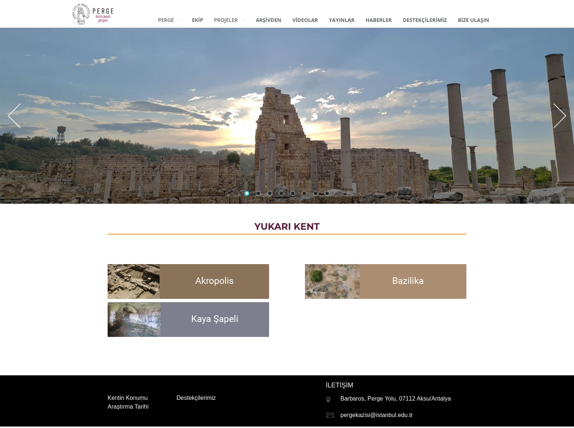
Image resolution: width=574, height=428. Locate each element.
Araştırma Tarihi (128, 406)
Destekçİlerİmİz (425, 19)
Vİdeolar (305, 19)
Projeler (230, 19)
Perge (170, 19)
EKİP (197, 19)
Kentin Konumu (128, 398)
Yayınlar (342, 19)
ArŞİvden (269, 19)
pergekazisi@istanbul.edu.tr (376, 415)
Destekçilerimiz (196, 398)
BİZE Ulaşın (473, 19)
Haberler (379, 19)
